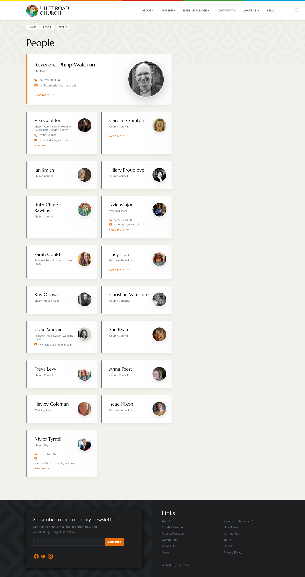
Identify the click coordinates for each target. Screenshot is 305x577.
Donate (229, 546)
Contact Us (231, 533)
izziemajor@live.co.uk (127, 225)
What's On (169, 546)
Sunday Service (172, 527)
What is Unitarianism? (238, 521)
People (47, 27)
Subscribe (114, 541)
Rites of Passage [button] (195, 11)
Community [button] (225, 11)
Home (32, 27)
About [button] (146, 11)
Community (170, 540)
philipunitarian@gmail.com (58, 85)
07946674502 (48, 454)
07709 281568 (123, 220)
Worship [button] (167, 11)
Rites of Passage (173, 533)
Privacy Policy (233, 552)
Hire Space (231, 527)
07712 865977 (47, 136)
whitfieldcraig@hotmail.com (55, 345)
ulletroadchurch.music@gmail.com (54, 463)
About (166, 521)
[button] (297, 10)
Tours (227, 540)
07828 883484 (50, 80)
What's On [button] (250, 11)
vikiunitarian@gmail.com (53, 140)
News (271, 11)
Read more (44, 95)
